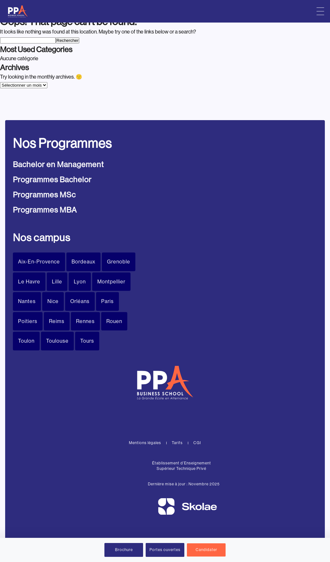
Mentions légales (145, 443)
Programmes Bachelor (52, 179)
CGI (197, 443)
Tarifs (177, 443)
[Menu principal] (320, 11)
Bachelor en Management (58, 164)
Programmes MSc (44, 194)
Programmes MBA (45, 209)
